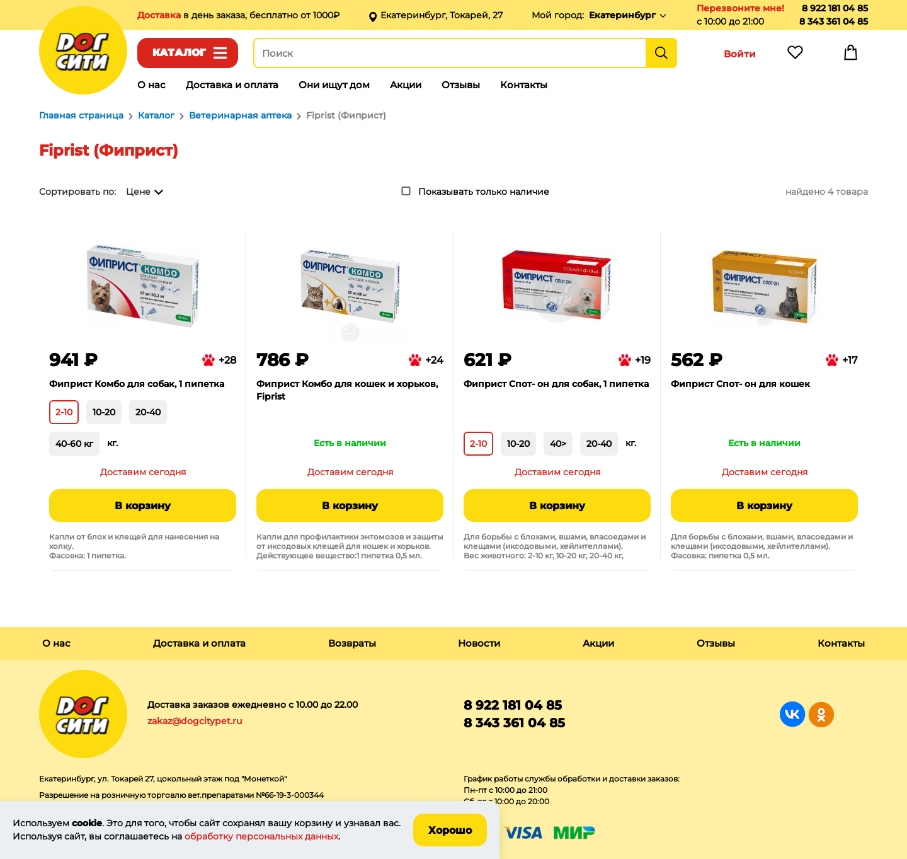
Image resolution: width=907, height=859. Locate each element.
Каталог (179, 53)
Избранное (795, 55)
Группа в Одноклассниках (821, 714)
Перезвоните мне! (740, 8)
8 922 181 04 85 (835, 8)
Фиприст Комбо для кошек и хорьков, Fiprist (347, 390)
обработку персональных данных (261, 836)
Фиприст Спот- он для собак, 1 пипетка (556, 383)
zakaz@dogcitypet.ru (194, 721)
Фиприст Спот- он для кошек (740, 383)
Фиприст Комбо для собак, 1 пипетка (136, 383)
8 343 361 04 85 (833, 21)
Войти (740, 54)
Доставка (160, 15)
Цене (138, 191)
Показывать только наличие (483, 191)
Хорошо (450, 830)
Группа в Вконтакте (793, 714)
